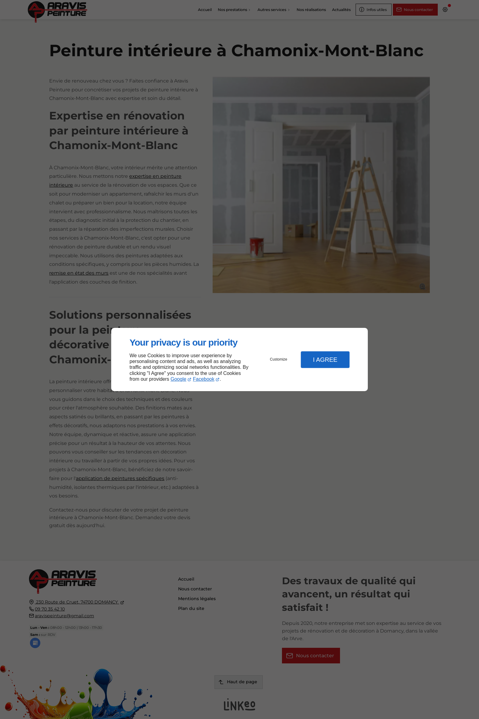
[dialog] (239, 359)
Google (178, 379)
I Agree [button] (325, 359)
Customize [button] (278, 359)
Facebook (203, 379)
